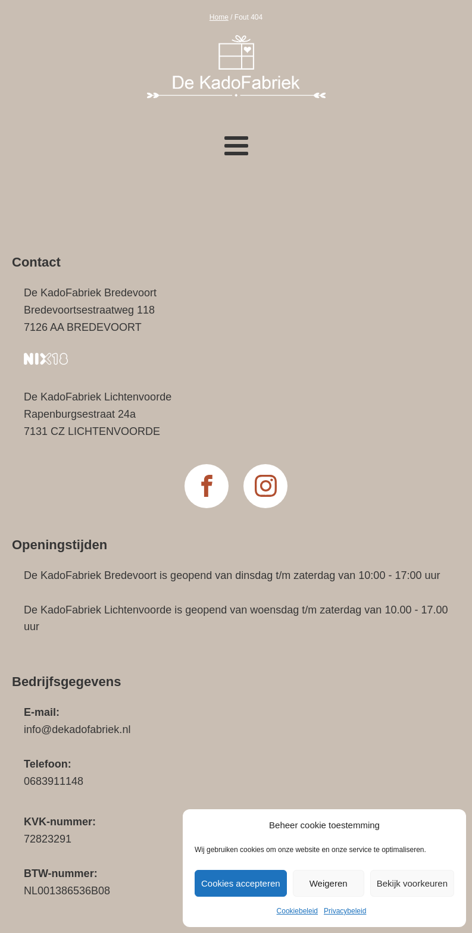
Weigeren (329, 883)
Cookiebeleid (297, 911)
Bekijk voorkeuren (412, 883)
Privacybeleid (345, 911)
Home (219, 17)
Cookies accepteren (240, 883)
